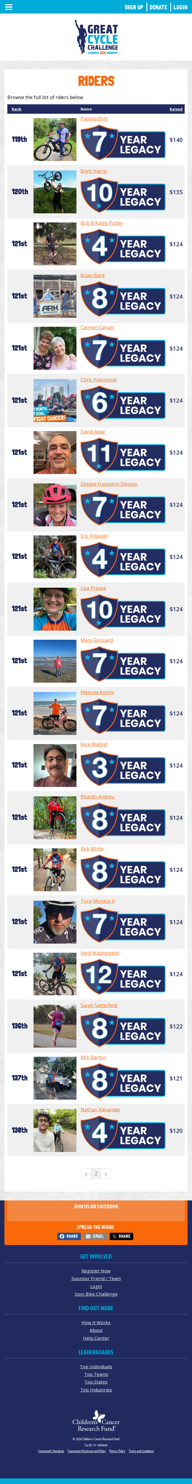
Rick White (92, 848)
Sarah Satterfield (99, 1005)
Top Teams (96, 1374)
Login (180, 7)
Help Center (96, 1338)
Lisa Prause (93, 588)
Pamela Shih (94, 118)
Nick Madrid (94, 744)
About (96, 1330)
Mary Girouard (97, 640)
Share (72, 1236)
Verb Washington (100, 953)
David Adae (93, 431)
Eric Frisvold (94, 536)
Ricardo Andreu (97, 796)
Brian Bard (92, 275)
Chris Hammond (98, 379)
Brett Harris (94, 171)
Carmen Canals (97, 327)
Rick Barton (93, 1057)
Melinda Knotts (97, 692)
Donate (158, 7)
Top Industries (96, 1390)
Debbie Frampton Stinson (109, 484)
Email (98, 1236)
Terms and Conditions (141, 1451)
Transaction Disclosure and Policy (87, 1451)
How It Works (96, 1322)
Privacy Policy (117, 1451)
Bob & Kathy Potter (102, 223)
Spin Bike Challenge (96, 1294)
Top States (96, 1382)
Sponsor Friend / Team (96, 1278)
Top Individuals (96, 1366)
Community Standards (51, 1451)
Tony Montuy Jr (98, 901)
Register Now (96, 1271)
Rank (16, 109)
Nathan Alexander (101, 1109)
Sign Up (134, 7)
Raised (176, 109)
